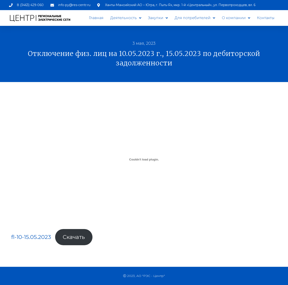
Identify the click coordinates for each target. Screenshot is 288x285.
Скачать (74, 237)
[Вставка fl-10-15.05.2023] (144, 159)
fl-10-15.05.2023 (31, 237)
